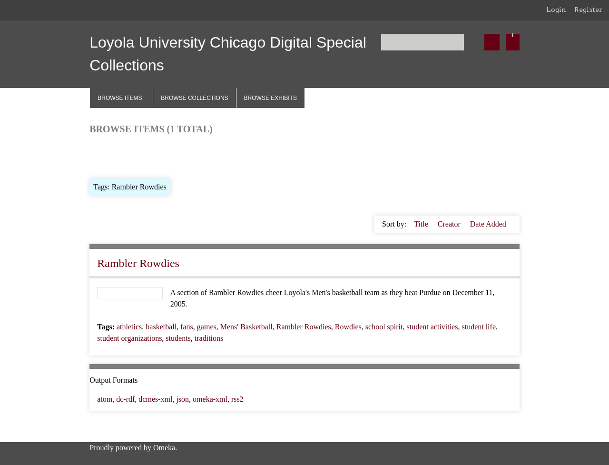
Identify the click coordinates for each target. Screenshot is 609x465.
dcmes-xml (155, 399)
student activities (432, 327)
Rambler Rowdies (138, 263)
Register (588, 9)
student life (479, 327)
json (182, 399)
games (206, 327)
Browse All (106, 155)
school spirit (384, 327)
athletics (129, 327)
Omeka (164, 448)
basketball (161, 327)
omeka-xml (210, 399)
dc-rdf (125, 399)
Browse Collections (194, 98)
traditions (209, 338)
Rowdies (348, 327)
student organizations (129, 338)
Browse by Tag (154, 155)
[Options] (513, 42)
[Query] (422, 42)
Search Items (205, 155)
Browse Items (120, 98)
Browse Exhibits (270, 98)
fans (186, 327)
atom (104, 399)
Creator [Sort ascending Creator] (450, 224)
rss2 (237, 399)
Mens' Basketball (246, 327)
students (178, 338)
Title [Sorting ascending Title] (422, 224)
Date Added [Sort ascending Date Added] (488, 224)
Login (556, 9)
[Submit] (492, 42)
